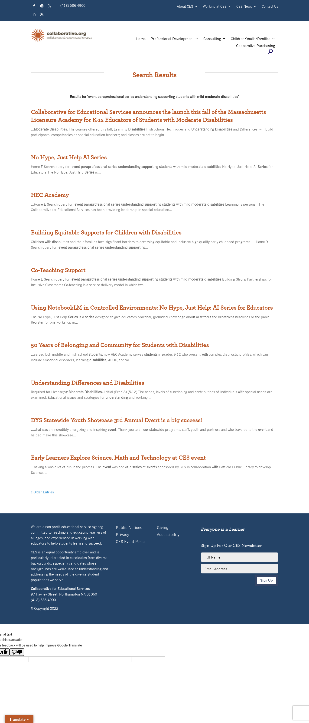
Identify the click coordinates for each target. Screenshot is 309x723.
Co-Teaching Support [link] (58, 270)
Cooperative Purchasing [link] (255, 46)
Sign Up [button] (266, 580)
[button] (34, 6)
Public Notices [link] (129, 528)
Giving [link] (162, 528)
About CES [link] (185, 7)
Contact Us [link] (270, 7)
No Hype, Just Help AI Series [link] (69, 157)
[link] (62, 41)
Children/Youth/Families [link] (250, 39)
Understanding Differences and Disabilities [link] (87, 383)
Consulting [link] (212, 39)
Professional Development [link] (172, 39)
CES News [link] (244, 7)
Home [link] (141, 39)
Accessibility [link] (168, 535)
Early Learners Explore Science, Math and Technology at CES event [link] (118, 458)
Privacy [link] (122, 535)
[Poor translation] (17, 652)
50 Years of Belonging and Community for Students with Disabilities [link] (120, 345)
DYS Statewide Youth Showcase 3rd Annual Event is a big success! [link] (116, 420)
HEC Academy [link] (50, 195)
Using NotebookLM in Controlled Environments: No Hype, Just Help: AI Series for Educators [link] (152, 308)
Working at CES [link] (215, 7)
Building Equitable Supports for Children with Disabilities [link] (106, 233)
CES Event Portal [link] (131, 542)
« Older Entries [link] (42, 492)
